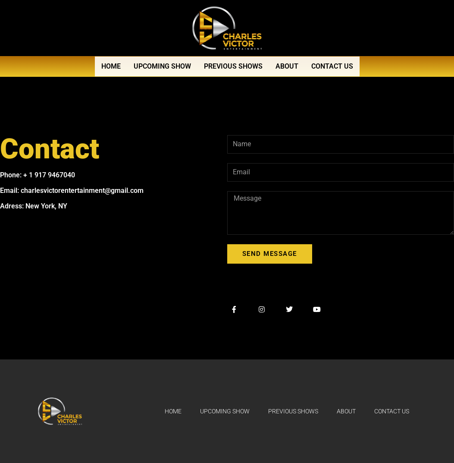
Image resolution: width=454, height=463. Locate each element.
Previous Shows (233, 66)
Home (111, 66)
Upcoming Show (162, 66)
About (287, 66)
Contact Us (332, 66)
